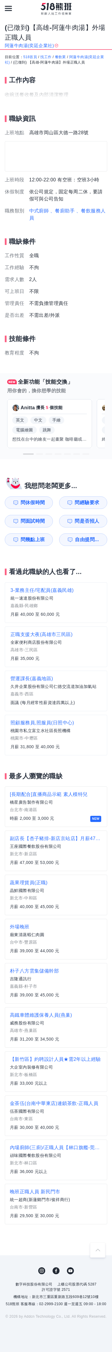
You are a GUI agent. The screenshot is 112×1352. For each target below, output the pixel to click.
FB (56, 1270)
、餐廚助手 (62, 210)
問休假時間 (33, 502)
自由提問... (87, 539)
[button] (28, 454)
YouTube (70, 1270)
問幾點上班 (33, 539)
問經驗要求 (87, 502)
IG (41, 1270)
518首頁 (30, 57)
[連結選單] (8, 8)
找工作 (45, 57)
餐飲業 (60, 57)
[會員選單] (103, 8)
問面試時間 (33, 521)
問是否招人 (87, 521)
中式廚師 (39, 210)
